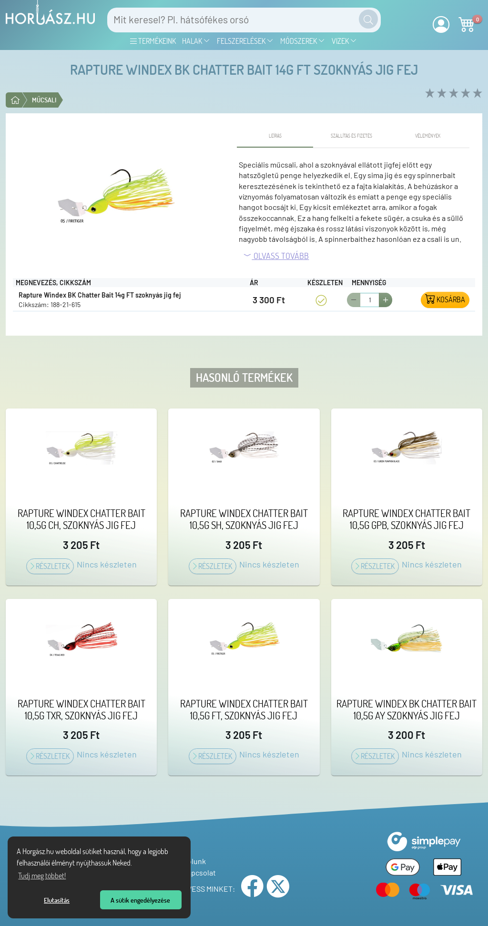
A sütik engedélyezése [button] (140, 900)
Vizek (344, 41)
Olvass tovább (276, 255)
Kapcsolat (197, 872)
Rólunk (192, 861)
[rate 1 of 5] (429, 94)
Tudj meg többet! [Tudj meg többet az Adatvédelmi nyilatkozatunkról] (42, 875)
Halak (196, 41)
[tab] (275, 136)
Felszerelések (245, 41)
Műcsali (44, 100)
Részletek (50, 566)
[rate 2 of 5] (441, 94)
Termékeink (153, 41)
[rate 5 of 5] (476, 94)
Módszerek (302, 41)
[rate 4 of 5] (464, 94)
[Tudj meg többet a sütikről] (134, 864)
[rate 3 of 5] (452, 94)
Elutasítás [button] (57, 900)
